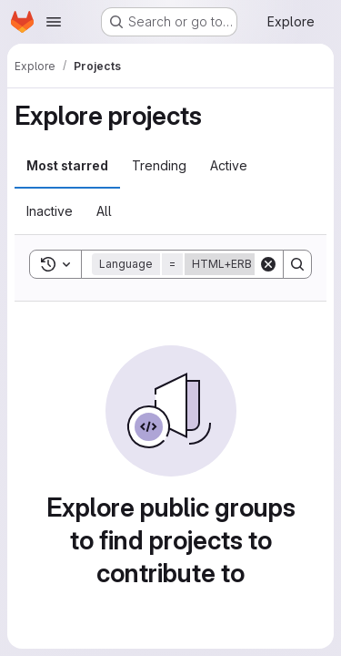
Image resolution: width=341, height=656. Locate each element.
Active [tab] (228, 165)
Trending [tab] (159, 165)
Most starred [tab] (67, 165)
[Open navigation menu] (53, 21)
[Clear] (268, 264)
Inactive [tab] (49, 211)
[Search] (297, 264)
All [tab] (104, 211)
